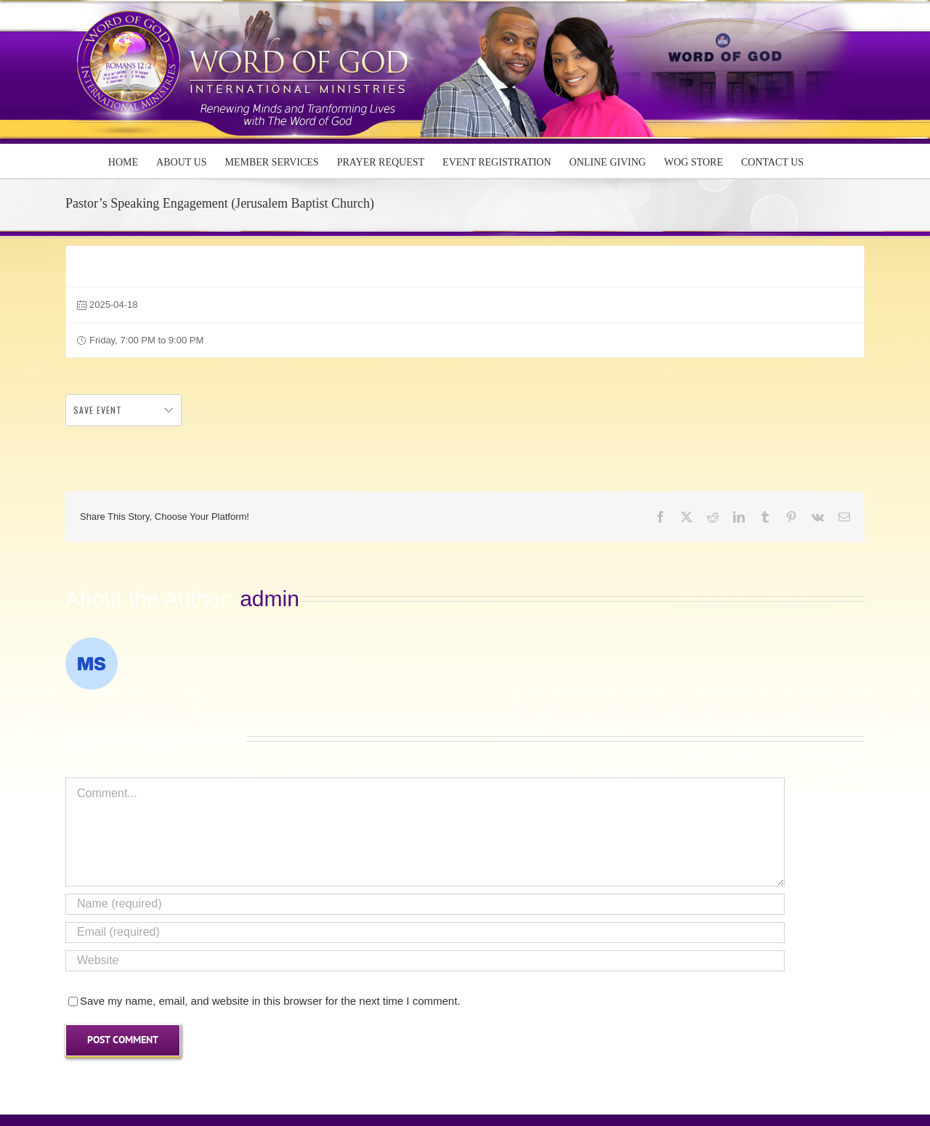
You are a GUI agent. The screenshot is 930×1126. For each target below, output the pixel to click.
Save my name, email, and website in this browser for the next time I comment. (270, 1001)
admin (269, 599)
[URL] (425, 960)
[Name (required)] (425, 904)
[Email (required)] (425, 932)
